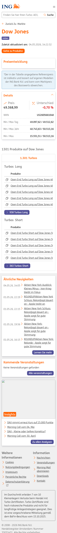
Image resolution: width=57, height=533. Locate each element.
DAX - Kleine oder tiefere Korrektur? (26, 431)
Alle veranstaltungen (40, 373)
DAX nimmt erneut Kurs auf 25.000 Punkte (30, 422)
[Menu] (54, 6)
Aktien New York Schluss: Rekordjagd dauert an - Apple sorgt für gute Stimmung (27, 308)
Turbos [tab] (28, 158)
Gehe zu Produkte (13, 50)
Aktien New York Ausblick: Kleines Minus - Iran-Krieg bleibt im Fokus (27, 285)
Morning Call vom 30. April (21, 436)
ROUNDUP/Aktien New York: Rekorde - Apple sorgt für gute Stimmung (28, 339)
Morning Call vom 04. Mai (21, 427)
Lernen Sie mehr (43, 352)
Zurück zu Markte (13, 23)
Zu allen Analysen (42, 441)
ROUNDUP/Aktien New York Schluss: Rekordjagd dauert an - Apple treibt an (28, 297)
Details (28, 95)
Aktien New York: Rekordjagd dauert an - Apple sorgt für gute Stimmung (26, 324)
